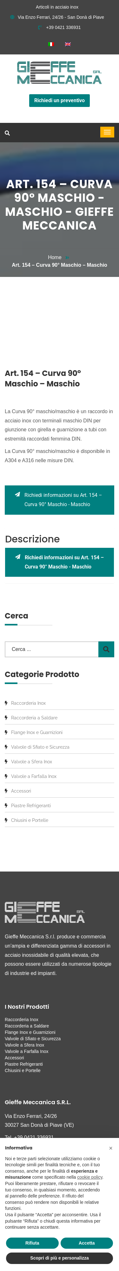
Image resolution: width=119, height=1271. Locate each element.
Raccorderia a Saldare (34, 717)
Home (55, 257)
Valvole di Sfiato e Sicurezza (40, 747)
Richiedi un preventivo (59, 100)
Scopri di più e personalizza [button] (59, 1257)
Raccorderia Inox (28, 703)
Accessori (21, 791)
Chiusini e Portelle (29, 820)
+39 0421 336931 (59, 27)
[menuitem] (51, 44)
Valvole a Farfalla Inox (33, 776)
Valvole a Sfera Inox (31, 761)
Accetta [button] (87, 1243)
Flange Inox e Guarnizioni (37, 732)
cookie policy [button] (89, 1177)
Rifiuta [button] (32, 1243)
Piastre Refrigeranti (31, 805)
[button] (111, 1148)
